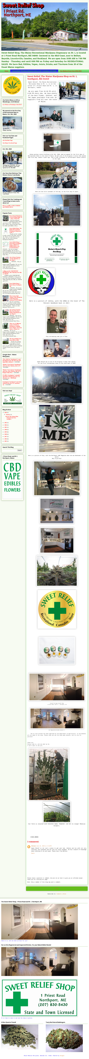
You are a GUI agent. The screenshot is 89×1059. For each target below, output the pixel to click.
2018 (5, 434)
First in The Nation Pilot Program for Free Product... (12, 418)
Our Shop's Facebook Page (10, 143)
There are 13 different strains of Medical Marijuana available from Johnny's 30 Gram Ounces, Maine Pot (15, 326)
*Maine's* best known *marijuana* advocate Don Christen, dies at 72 (12, 365)
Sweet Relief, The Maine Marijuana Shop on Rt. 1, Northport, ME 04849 (34, 71)
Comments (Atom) (61, 894)
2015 (5, 441)
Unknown (33, 846)
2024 (5, 412)
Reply (33, 853)
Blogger (62, 1055)
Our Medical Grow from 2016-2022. (71, 71)
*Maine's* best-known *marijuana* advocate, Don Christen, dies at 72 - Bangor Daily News (12, 371)
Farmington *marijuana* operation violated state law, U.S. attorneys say (12, 383)
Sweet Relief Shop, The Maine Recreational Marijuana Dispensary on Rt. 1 (15, 230)
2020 (5, 429)
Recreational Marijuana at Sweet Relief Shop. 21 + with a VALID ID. (15, 217)
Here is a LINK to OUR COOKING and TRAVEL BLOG (11, 206)
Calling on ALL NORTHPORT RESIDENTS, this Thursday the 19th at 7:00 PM (12, 273)
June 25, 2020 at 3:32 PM (43, 846)
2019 (5, 432)
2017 (5, 436)
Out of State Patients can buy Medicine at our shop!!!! (14, 259)
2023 (5, 422)
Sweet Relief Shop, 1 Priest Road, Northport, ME (15, 285)
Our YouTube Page (8, 140)
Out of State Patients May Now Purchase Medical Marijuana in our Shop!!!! (15, 312)
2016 (5, 439)
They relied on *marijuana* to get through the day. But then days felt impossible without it (12, 361)
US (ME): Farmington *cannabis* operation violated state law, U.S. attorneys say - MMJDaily (11, 377)
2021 (5, 427)
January (8, 414)
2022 (5, 425)
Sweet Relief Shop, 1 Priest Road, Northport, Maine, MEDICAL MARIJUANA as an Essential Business (15, 245)
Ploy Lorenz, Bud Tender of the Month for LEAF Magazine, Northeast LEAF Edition (15, 298)
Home (6, 71)
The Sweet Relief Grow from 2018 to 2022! (15, 339)
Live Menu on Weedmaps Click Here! (12, 104)
